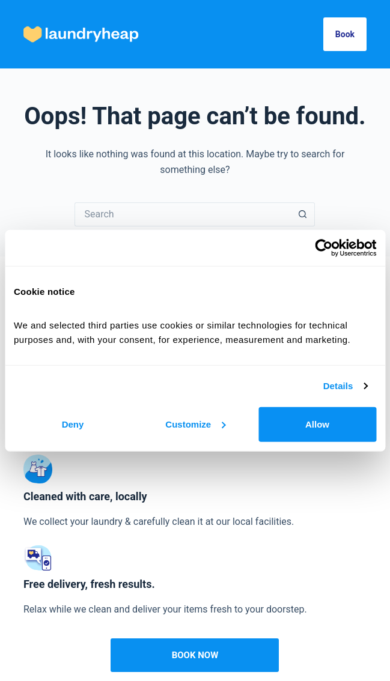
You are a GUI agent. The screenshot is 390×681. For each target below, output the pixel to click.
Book (345, 34)
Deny (73, 424)
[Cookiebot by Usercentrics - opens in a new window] (323, 248)
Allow (317, 424)
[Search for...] (183, 214)
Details (338, 386)
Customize (195, 424)
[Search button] (303, 214)
